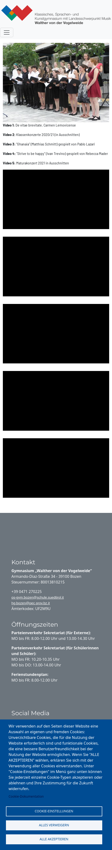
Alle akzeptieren (54, 839)
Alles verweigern (54, 825)
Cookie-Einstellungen (54, 811)
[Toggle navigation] (6, 32)
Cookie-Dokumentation (26, 796)
